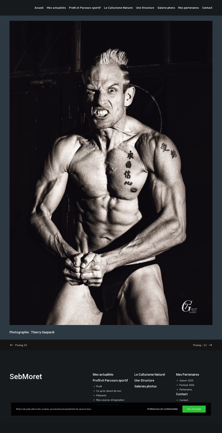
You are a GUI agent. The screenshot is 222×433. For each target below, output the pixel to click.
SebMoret (26, 376)
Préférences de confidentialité (162, 409)
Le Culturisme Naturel (149, 374)
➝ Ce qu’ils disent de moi (107, 391)
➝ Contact (182, 400)
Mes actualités (103, 374)
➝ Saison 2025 (184, 380)
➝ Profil (97, 386)
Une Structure (144, 380)
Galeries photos (145, 386)
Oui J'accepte (194, 409)
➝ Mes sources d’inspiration (108, 400)
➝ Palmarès (99, 395)
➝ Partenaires (184, 389)
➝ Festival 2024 (185, 385)
